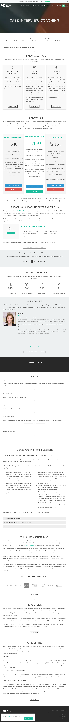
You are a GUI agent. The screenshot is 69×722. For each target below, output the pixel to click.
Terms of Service (57, 712)
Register (47, 1)
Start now (34, 594)
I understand (28, 718)
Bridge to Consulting (34, 136)
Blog (57, 710)
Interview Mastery (13, 137)
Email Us (26, 261)
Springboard (55, 137)
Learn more (12, 106)
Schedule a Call (40, 261)
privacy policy (10, 716)
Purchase (13, 190)
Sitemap (64, 712)
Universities (62, 710)
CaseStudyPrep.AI (19, 211)
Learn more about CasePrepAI (34, 247)
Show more (34, 439)
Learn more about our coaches (34, 351)
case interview (30, 545)
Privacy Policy (48, 712)
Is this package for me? (13, 185)
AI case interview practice (33, 226)
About (53, 710)
